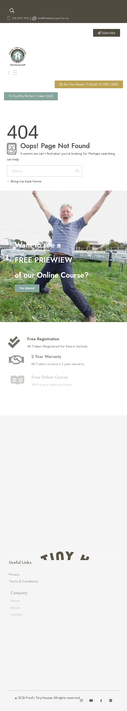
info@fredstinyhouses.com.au (53, 18)
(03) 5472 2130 (20, 18)
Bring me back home (24, 181)
